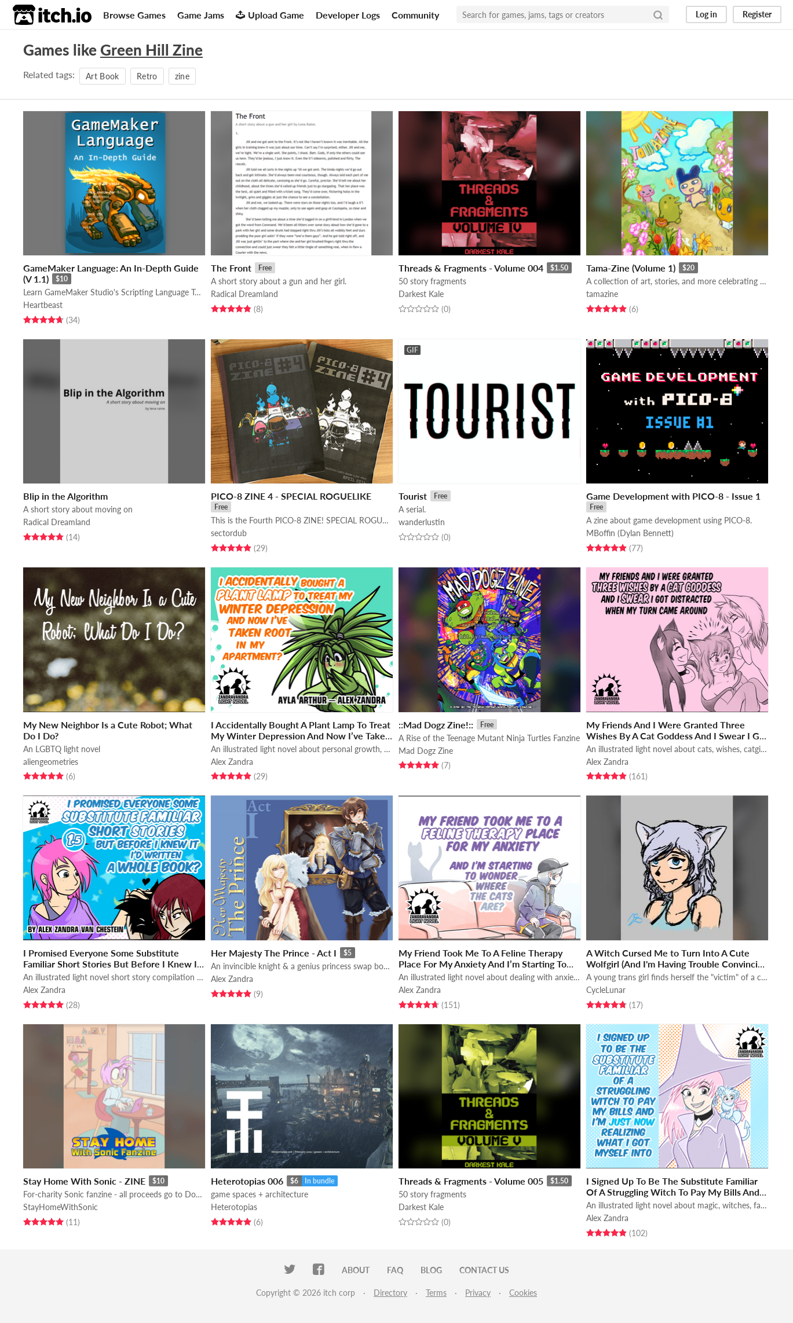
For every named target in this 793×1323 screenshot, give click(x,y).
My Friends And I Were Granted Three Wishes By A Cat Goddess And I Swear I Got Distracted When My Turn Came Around (677, 735)
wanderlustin (422, 522)
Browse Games (134, 14)
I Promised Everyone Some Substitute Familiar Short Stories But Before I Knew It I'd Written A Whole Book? (111, 963)
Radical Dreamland (244, 294)
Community (415, 14)
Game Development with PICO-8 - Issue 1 (673, 495)
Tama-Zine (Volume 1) (630, 267)
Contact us (484, 1270)
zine (182, 76)
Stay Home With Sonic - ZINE (84, 1180)
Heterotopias (234, 1207)
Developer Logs (348, 14)
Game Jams (200, 14)
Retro (147, 76)
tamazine (602, 294)
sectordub (229, 533)
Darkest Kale (421, 294)
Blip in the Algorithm (65, 495)
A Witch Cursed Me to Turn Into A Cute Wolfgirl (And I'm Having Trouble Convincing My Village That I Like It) (677, 963)
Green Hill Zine (151, 50)
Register (757, 14)
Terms (436, 1293)
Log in (706, 14)
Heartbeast (43, 305)
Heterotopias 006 (247, 1180)
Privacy (478, 1293)
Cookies (523, 1293)
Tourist (413, 495)
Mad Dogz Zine (426, 751)
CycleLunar (606, 990)
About (356, 1270)
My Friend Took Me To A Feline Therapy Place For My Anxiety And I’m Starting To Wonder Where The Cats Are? (483, 963)
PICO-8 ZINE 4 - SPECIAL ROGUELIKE (291, 495)
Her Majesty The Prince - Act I (274, 952)
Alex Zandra (232, 762)
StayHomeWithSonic (60, 1207)
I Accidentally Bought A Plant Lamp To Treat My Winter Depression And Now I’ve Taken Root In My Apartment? (300, 735)
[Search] (658, 14)
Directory (390, 1293)
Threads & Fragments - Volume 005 (471, 1180)
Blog (431, 1270)
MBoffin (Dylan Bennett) (630, 533)
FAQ (395, 1270)
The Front (231, 267)
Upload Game (270, 14)
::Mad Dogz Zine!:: (436, 724)
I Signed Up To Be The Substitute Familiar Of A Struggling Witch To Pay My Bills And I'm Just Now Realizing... (672, 1191)
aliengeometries (50, 762)
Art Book (102, 76)
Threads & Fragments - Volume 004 (471, 267)
